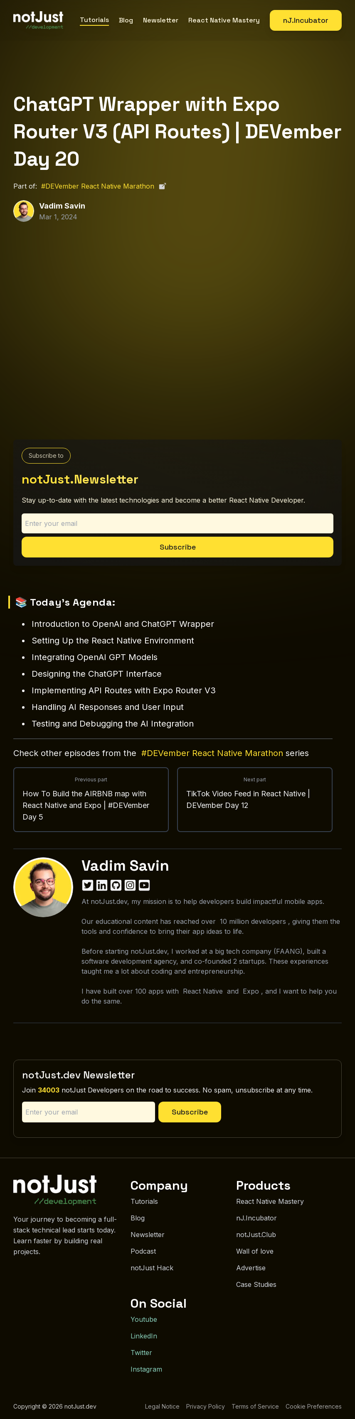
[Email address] (177, 523)
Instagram (146, 1369)
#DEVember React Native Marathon (104, 186)
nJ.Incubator (305, 20)
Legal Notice (162, 1406)
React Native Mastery (224, 20)
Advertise (251, 1268)
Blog (126, 20)
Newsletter (160, 20)
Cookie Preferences (314, 1406)
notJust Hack (152, 1268)
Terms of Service (255, 1406)
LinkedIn (144, 1336)
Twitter (141, 1352)
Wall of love (255, 1251)
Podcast (143, 1251)
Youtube (144, 1319)
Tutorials (94, 19)
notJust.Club (256, 1234)
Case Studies (256, 1284)
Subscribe (178, 547)
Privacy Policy (205, 1406)
